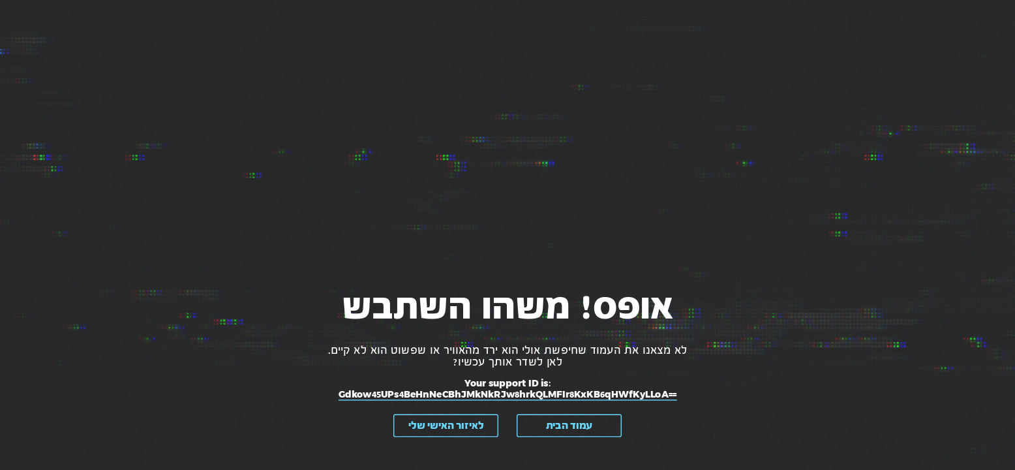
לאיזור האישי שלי (445, 425)
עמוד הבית (569, 425)
